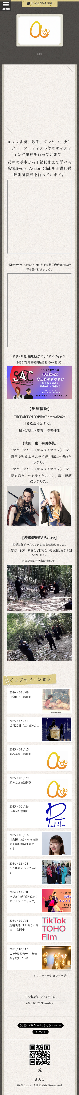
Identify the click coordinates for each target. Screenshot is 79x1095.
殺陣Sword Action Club (29, 169)
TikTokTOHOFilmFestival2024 (39, 417)
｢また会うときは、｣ (39, 423)
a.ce (39, 1078)
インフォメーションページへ (52, 975)
